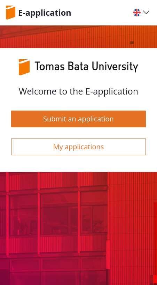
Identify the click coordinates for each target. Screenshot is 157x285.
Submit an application (78, 118)
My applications (78, 146)
